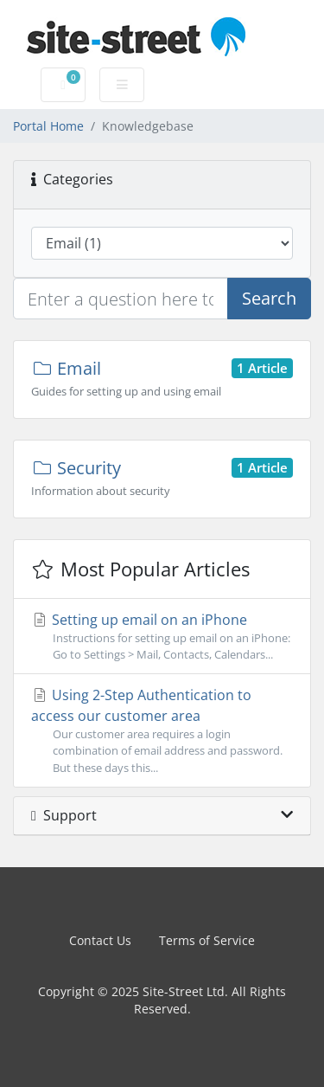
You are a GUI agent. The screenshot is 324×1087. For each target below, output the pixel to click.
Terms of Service (207, 940)
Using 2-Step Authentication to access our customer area (162, 730)
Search (269, 298)
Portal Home (48, 126)
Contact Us (100, 940)
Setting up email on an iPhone (162, 636)
